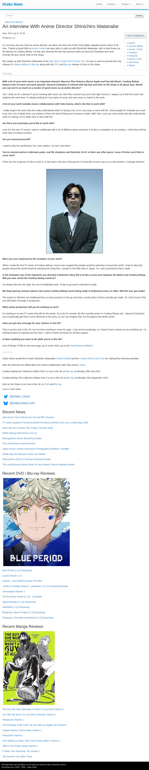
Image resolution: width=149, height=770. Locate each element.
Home (99, 4)
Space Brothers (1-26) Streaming (18, 602)
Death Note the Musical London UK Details (23, 454)
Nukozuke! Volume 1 (12, 735)
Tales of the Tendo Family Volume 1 (20, 746)
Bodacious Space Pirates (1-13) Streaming (23, 612)
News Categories (135, 35)
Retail (132, 65)
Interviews (134, 62)
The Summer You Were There (17, 756)
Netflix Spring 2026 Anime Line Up (19, 433)
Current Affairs (136, 46)
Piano (82, 365)
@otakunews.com (22, 403)
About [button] (140, 4)
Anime (132, 43)
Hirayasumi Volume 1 (13, 719)
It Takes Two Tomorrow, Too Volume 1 (21, 751)
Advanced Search (14, 22)
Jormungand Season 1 (13, 591)
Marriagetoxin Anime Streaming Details (21, 438)
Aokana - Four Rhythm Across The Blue (22, 581)
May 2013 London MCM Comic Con (67, 61)
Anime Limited (39, 48)
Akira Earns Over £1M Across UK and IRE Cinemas (28, 417)
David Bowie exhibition (81, 345)
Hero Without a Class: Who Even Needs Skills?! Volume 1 (31, 740)
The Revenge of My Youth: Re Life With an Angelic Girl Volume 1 (34, 725)
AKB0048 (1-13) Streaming (15, 607)
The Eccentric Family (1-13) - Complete (22, 596)
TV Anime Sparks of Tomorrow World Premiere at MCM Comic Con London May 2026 (45, 422)
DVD (140, 49)
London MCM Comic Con (92, 358)
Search (139, 15)
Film (140, 59)
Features (133, 55)
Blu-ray (67, 64)
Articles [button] (112, 4)
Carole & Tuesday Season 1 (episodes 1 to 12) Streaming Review (35, 586)
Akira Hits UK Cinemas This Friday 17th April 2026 (27, 428)
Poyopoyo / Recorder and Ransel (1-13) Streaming (27, 617)
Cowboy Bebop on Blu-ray (26, 64)
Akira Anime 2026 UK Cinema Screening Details (26, 459)
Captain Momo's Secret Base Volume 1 (22, 730)
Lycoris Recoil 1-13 (12, 575)
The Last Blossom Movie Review (18, 443)
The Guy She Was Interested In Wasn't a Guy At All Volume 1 (33, 709)
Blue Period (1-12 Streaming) (17, 570)
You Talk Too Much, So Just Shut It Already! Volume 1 (29, 714)
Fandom (133, 52)
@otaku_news (20, 396)
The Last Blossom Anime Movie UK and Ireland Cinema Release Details (38, 464)
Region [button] (126, 4)
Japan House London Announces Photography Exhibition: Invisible (35, 449)
